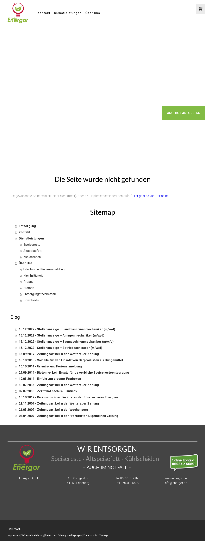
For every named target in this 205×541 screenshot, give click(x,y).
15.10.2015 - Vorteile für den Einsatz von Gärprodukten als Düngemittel (71, 360)
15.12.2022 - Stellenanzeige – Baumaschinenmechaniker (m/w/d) (66, 341)
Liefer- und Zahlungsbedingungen (63, 535)
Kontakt (44, 13)
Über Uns (92, 13)
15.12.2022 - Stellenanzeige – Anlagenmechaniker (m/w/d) (61, 335)
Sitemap (103, 535)
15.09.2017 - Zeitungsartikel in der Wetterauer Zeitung (59, 354)
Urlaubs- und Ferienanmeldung (44, 269)
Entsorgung (27, 226)
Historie (28, 288)
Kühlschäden (32, 257)
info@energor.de (176, 483)
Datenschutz (90, 535)
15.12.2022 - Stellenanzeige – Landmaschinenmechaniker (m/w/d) (67, 329)
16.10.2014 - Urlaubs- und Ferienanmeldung (50, 366)
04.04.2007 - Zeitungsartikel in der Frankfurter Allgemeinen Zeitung (68, 416)
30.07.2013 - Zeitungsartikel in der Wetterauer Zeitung (59, 385)
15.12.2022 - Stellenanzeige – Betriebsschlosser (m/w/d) (60, 348)
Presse (28, 282)
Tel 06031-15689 (127, 478)
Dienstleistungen (68, 13)
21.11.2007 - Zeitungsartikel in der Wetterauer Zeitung (59, 403)
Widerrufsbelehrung (33, 535)
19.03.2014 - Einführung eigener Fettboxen (50, 379)
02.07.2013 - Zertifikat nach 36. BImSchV (48, 391)
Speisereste (31, 244)
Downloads (31, 300)
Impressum (14, 535)
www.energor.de (176, 478)
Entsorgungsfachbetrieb (39, 294)
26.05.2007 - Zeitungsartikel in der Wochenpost (53, 410)
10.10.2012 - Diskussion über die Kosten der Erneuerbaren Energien (68, 397)
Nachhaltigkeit (33, 275)
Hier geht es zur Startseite (150, 196)
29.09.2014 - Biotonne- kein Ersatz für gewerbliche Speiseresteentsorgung (74, 372)
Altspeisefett (32, 251)
